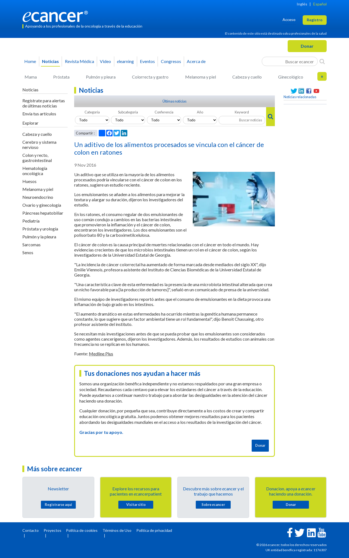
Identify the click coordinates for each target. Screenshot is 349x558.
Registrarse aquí (58, 504)
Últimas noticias (174, 101)
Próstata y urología (40, 228)
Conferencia (164, 112)
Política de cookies (82, 530)
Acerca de (196, 61)
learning (125, 61)
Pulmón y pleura (101, 76)
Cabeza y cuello (247, 76)
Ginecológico (290, 76)
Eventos (147, 61)
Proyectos (52, 530)
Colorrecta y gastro (150, 76)
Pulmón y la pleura (39, 236)
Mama (31, 76)
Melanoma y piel (200, 76)
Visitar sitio (136, 504)
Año (200, 112)
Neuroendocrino (37, 197)
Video (105, 61)
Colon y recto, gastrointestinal (37, 157)
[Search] (322, 61)
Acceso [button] (289, 19)
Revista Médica (79, 61)
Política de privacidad (154, 530)
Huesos (29, 181)
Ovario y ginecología (41, 205)
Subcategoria (128, 112)
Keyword (242, 112)
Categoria (92, 112)
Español (320, 4)
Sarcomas (31, 244)
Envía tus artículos (39, 113)
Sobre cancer (213, 504)
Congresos (171, 61)
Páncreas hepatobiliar (42, 212)
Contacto (30, 530)
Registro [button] (315, 19)
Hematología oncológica (34, 171)
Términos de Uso (117, 530)
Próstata (61, 76)
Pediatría (31, 220)
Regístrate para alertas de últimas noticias (43, 103)
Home (30, 61)
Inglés (302, 4)
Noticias (50, 61)
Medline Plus (101, 353)
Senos (27, 252)
